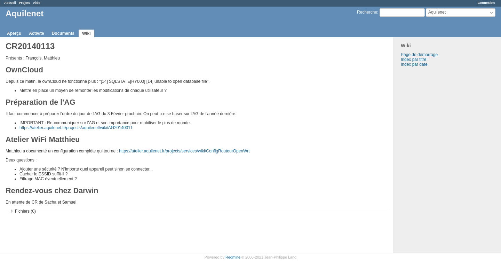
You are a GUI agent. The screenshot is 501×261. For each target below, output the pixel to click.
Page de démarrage (419, 54)
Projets (24, 3)
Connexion (486, 3)
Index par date (414, 64)
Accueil (10, 3)
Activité (36, 33)
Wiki (86, 33)
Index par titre (413, 59)
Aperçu (14, 33)
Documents (63, 33)
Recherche (367, 12)
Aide (36, 3)
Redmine (232, 257)
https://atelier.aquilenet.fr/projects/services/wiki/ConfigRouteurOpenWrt (184, 151)
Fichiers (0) (25, 211)
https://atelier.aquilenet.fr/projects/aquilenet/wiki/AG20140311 (76, 127)
